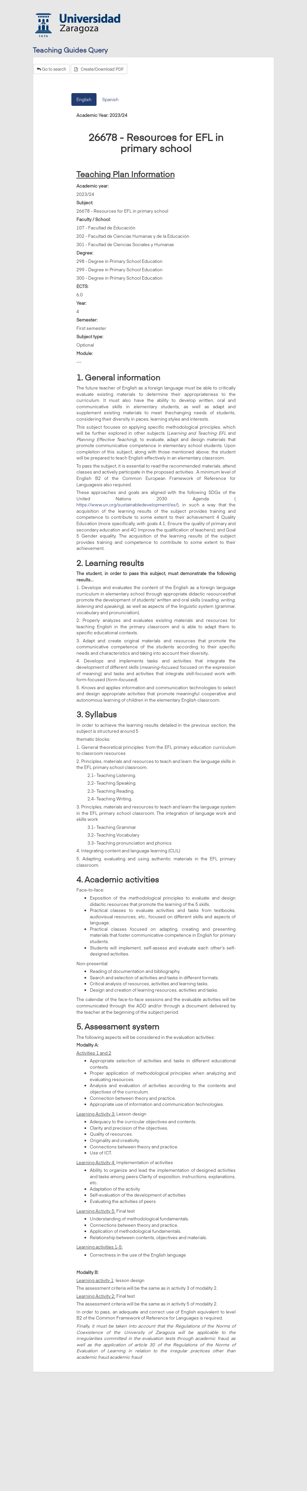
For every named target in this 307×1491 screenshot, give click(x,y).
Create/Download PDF (99, 69)
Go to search (51, 69)
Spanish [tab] (110, 99)
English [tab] (83, 99)
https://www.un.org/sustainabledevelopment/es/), (128, 505)
